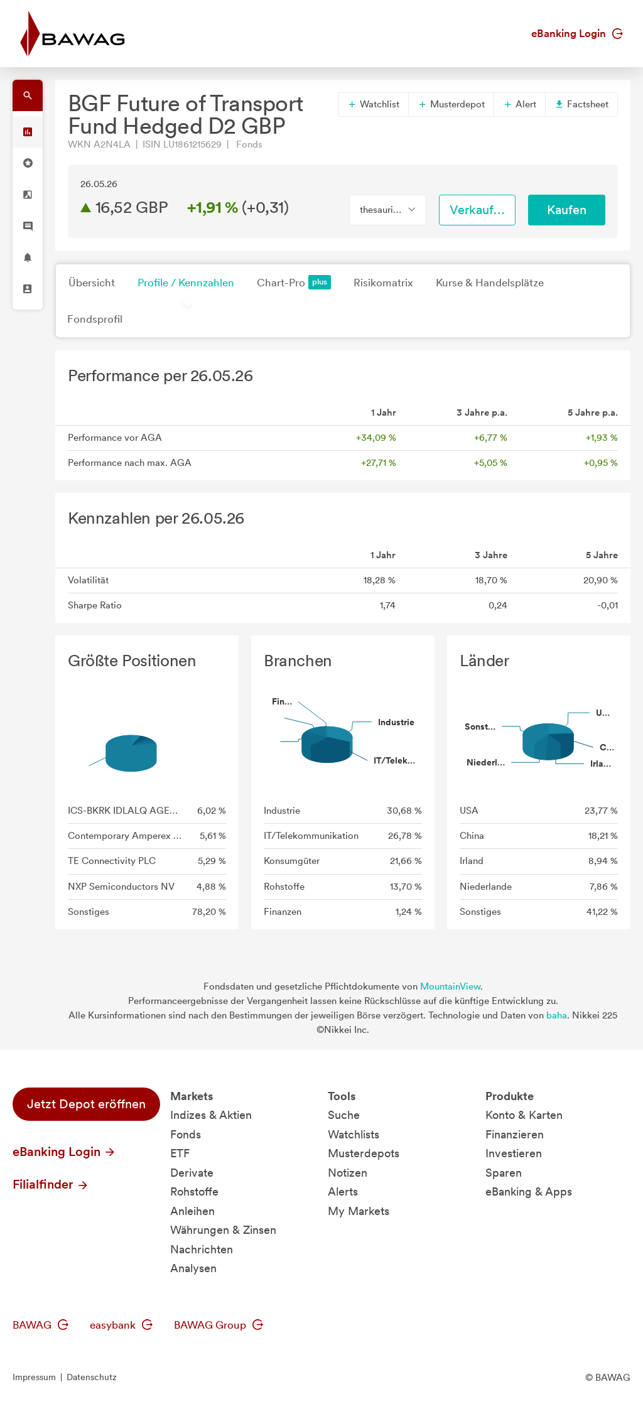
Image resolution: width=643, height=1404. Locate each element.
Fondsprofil (94, 319)
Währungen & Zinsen (223, 1229)
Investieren (513, 1153)
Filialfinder (51, 1184)
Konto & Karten (524, 1114)
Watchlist (373, 104)
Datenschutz (92, 1377)
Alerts (343, 1191)
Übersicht (91, 282)
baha (556, 1015)
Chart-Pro (294, 282)
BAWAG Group (218, 1325)
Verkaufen (478, 209)
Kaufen (566, 209)
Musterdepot (451, 104)
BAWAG (40, 1325)
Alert (519, 104)
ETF (180, 1153)
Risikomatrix (383, 282)
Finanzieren (514, 1134)
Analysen (193, 1268)
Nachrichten (201, 1249)
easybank (121, 1325)
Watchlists (353, 1134)
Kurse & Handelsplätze (490, 282)
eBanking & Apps (528, 1191)
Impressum (34, 1377)
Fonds (185, 1134)
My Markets (358, 1211)
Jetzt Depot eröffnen (86, 1103)
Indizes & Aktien (211, 1114)
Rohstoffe (194, 1191)
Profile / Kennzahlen (186, 282)
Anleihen (192, 1211)
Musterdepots (363, 1153)
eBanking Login (577, 33)
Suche (344, 1114)
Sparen (503, 1172)
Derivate (191, 1172)
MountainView (450, 986)
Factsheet (581, 104)
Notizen (347, 1172)
